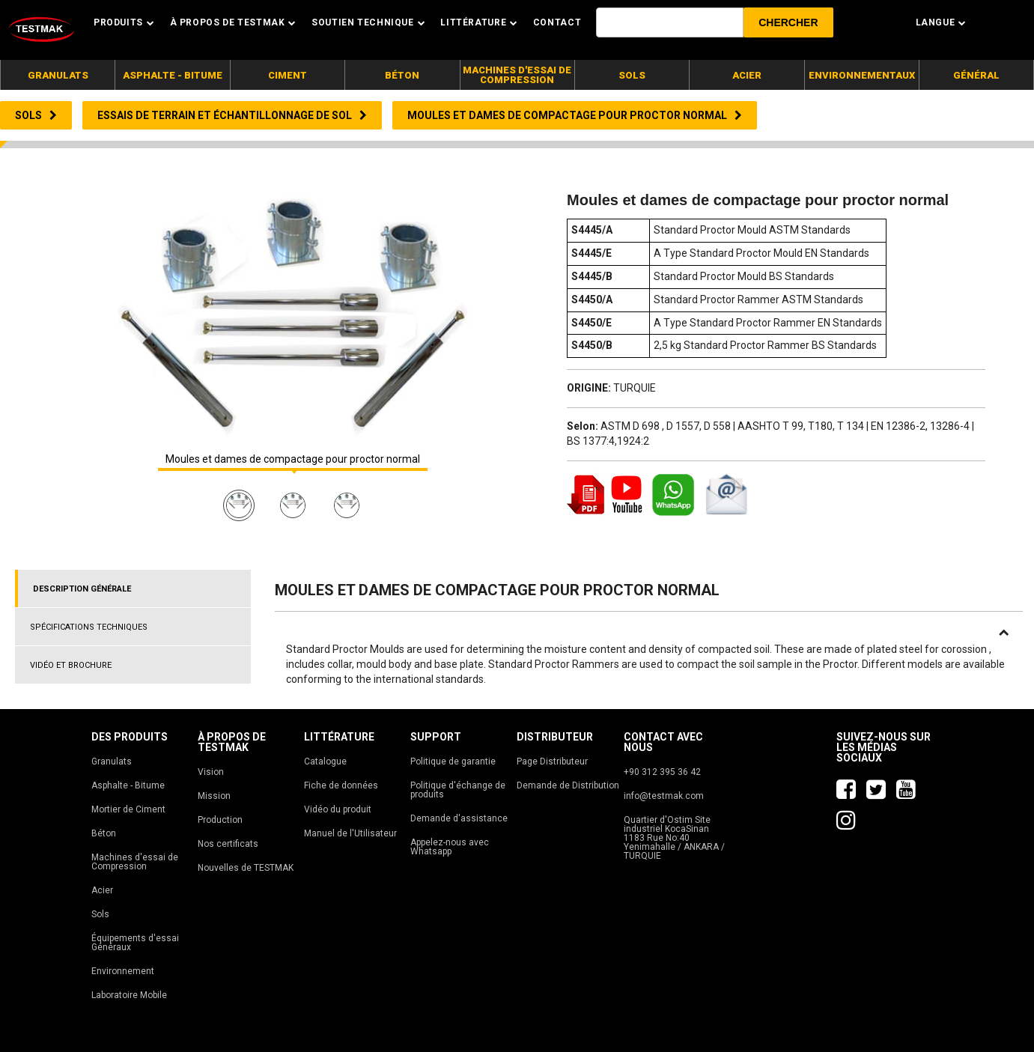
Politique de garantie (453, 761)
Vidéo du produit (337, 809)
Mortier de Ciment (128, 809)
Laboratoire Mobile (129, 995)
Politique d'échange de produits (457, 790)
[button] (788, 22)
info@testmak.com (664, 795)
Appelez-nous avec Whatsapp (449, 847)
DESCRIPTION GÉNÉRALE (82, 589)
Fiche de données (341, 785)
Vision (211, 771)
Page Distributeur (552, 761)
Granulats (111, 761)
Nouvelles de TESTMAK (246, 867)
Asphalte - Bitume (128, 785)
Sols (100, 914)
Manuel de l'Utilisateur (350, 833)
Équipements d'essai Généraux (135, 943)
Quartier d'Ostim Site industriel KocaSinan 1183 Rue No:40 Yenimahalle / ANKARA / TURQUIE (674, 837)
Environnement (122, 971)
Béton (103, 833)
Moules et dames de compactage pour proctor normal (292, 459)
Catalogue (325, 761)
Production (220, 819)
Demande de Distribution (568, 785)
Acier (102, 890)
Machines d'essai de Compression (134, 862)
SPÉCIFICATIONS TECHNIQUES (89, 627)
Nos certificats (228, 843)
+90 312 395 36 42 (662, 771)
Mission (214, 795)
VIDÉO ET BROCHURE (71, 665)
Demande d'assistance (459, 818)
